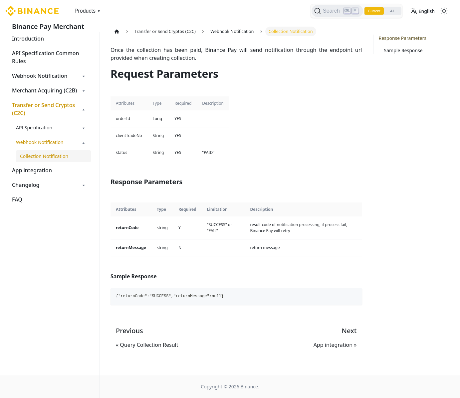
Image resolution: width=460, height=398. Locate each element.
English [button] (422, 11)
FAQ (17, 199)
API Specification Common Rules (45, 57)
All (390, 11)
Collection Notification (44, 156)
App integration (32, 170)
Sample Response (403, 50)
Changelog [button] (26, 185)
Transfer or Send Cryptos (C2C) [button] (43, 109)
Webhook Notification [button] (39, 75)
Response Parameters (402, 38)
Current (370, 11)
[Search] (332, 11)
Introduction (28, 38)
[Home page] (117, 31)
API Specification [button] (34, 127)
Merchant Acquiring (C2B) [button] (44, 90)
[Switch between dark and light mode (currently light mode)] (444, 11)
